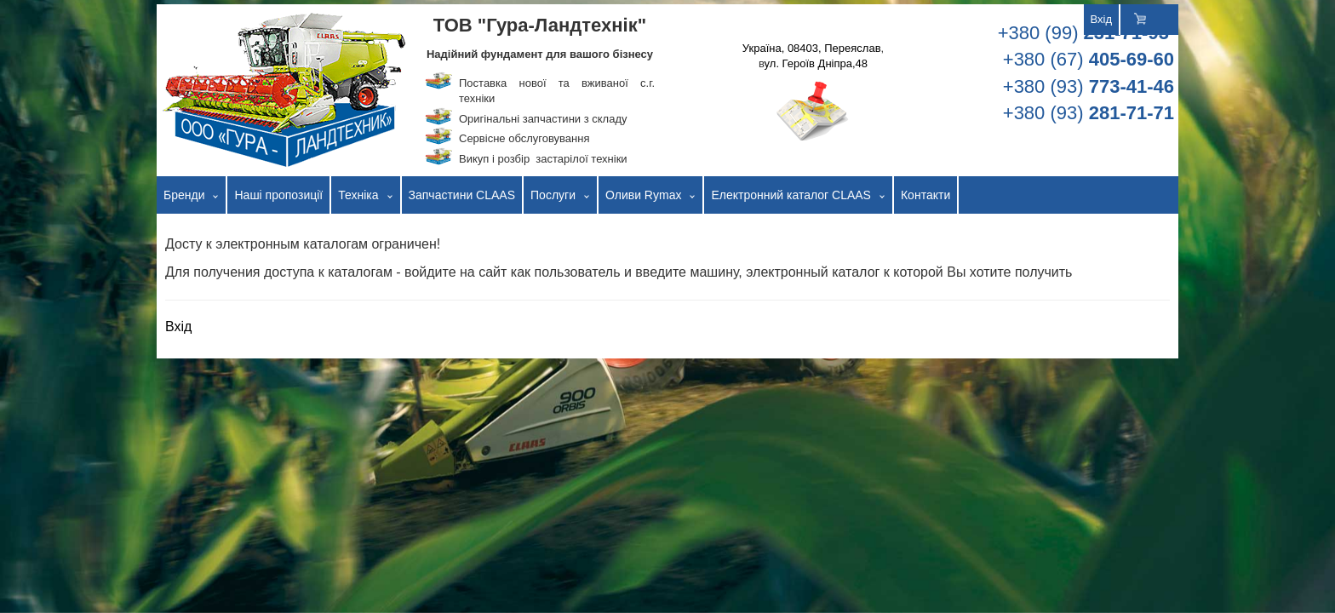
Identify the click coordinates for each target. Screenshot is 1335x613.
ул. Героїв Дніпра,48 (816, 63)
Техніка (358, 195)
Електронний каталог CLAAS (791, 195)
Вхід (1102, 19)
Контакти (925, 195)
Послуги (553, 195)
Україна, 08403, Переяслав (811, 48)
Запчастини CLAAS (462, 195)
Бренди (183, 195)
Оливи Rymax (643, 195)
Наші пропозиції (278, 195)
